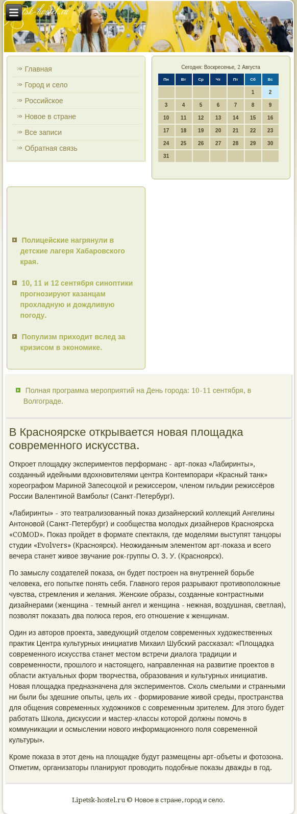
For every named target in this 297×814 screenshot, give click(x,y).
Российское (43, 101)
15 (253, 118)
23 (270, 130)
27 (218, 143)
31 (166, 156)
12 (201, 118)
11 (183, 118)
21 (235, 130)
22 (253, 130)
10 (166, 118)
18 (183, 130)
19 (201, 130)
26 (201, 143)
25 (183, 143)
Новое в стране (50, 116)
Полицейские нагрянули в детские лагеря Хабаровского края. (72, 251)
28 (235, 143)
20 (218, 130)
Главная (38, 69)
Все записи (43, 132)
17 (166, 130)
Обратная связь (50, 148)
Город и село (45, 85)
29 (253, 143)
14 (235, 118)
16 (270, 118)
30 (270, 143)
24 (166, 143)
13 (218, 118)
